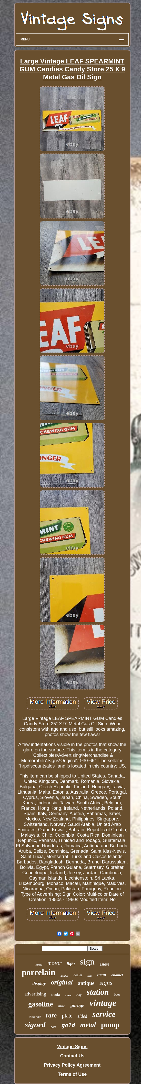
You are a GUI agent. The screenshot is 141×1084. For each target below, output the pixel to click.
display (39, 983)
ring (79, 995)
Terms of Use (72, 1074)
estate (104, 964)
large (38, 964)
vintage (102, 1003)
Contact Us (72, 1055)
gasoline (40, 1004)
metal (88, 1025)
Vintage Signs (72, 1046)
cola (53, 1027)
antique (86, 983)
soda (55, 994)
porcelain (38, 972)
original (62, 982)
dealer (78, 975)
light (71, 963)
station (98, 992)
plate (67, 1016)
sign (87, 961)
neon (101, 974)
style (89, 975)
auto (61, 1006)
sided (82, 1016)
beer (117, 995)
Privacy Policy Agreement (72, 1065)
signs (105, 982)
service (104, 1014)
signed (35, 1024)
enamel (117, 975)
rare (51, 1015)
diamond (35, 1017)
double (64, 975)
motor (54, 963)
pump (110, 1025)
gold (68, 1026)
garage (77, 1005)
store (68, 995)
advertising (35, 994)
